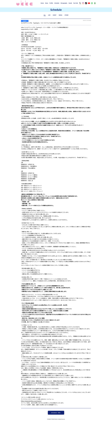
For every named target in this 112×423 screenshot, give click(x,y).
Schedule (56, 3)
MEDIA (60, 15)
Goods (70, 3)
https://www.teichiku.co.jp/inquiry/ (31, 401)
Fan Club (75, 3)
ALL (45, 15)
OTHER (66, 15)
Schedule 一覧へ (56, 412)
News (46, 3)
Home (42, 3)
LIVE (49, 15)
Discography (64, 3)
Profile (51, 3)
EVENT (54, 15)
